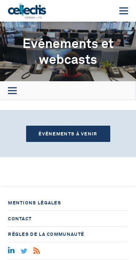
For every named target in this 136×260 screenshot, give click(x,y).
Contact (20, 218)
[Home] (27, 11)
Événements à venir (67, 134)
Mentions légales (34, 202)
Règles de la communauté (46, 234)
